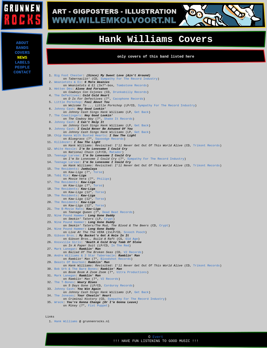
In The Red (120, 245)
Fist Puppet (98, 305)
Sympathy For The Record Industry (129, 78)
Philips (103, 179)
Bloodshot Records (116, 259)
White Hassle (65, 149)
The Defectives (66, 95)
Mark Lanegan (65, 249)
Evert (158, 337)
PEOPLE (22, 67)
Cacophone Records (128, 99)
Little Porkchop (67, 102)
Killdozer (62, 142)
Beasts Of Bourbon (69, 262)
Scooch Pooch (134, 232)
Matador (115, 152)
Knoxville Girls (67, 242)
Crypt (108, 219)
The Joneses (64, 295)
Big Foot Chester (68, 75)
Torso (97, 172)
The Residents (65, 169)
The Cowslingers (67, 115)
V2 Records (133, 252)
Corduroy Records (118, 285)
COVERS (22, 52)
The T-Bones (64, 282)
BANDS (22, 47)
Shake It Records (118, 119)
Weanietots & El (67, 82)
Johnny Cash (64, 109)
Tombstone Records (132, 85)
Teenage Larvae (66, 155)
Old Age (131, 239)
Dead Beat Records (117, 212)
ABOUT (22, 42)
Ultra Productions (132, 272)
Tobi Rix (61, 175)
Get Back (141, 112)
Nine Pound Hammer (69, 215)
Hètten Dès (63, 89)
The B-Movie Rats (68, 209)
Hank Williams (65, 321)
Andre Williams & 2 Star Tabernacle (84, 255)
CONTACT (22, 72)
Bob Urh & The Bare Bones (75, 269)
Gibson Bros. (65, 235)
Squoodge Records (109, 139)
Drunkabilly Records (130, 92)
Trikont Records (206, 145)
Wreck (58, 302)
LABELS (22, 62)
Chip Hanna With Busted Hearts (80, 135)
